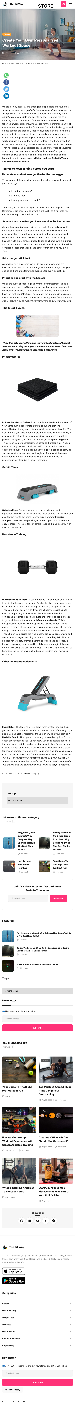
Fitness (7, 34)
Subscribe (63, 4)
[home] (12, 4)
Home (4, 63)
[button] (47, 6)
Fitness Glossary (12, 1386)
